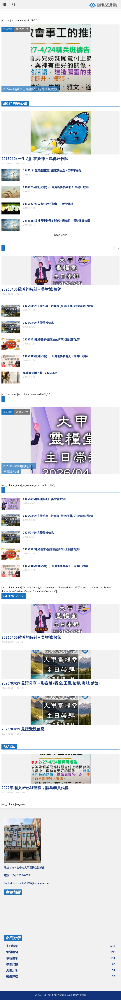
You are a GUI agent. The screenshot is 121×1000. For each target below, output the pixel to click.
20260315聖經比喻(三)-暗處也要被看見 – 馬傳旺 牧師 (55, 356)
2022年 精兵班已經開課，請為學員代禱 (35, 788)
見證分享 (60, 970)
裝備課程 (60, 976)
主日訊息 (7, 412)
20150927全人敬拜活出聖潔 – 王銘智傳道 (48, 204)
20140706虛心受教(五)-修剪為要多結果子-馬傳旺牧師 (56, 187)
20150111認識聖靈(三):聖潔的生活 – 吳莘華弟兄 (52, 170)
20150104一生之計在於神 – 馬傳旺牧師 (34, 159)
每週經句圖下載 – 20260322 (40, 373)
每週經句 (60, 952)
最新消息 (60, 958)
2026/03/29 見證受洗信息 (38, 322)
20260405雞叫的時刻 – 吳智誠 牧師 (31, 289)
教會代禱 (60, 964)
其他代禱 (7, 29)
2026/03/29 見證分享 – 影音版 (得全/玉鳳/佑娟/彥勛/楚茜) (58, 306)
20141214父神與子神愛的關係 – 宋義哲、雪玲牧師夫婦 (56, 220)
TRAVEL (9, 746)
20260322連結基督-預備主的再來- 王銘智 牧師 (51, 339)
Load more (60, 235)
